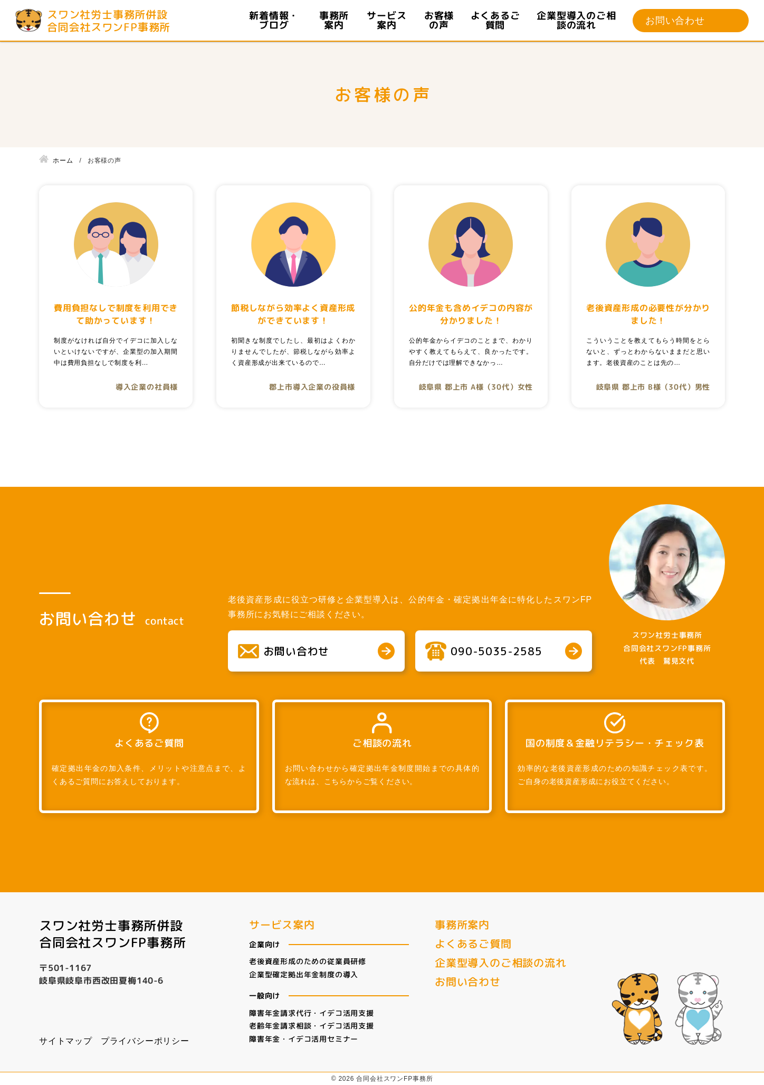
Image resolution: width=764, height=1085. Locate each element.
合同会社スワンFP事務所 (112, 940)
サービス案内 (386, 20)
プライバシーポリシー (145, 1040)
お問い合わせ (675, 20)
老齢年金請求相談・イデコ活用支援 (311, 1026)
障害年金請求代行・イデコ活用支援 (311, 1012)
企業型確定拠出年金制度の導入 (303, 974)
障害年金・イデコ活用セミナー (303, 1038)
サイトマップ (65, 1040)
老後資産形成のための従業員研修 (307, 961)
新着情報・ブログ (274, 20)
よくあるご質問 (495, 20)
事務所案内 (334, 20)
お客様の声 (439, 20)
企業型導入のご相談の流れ (576, 20)
